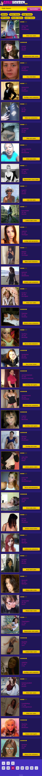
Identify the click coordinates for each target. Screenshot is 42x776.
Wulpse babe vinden (31, 590)
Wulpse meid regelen (31, 734)
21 (17, 768)
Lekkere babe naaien (31, 651)
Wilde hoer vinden (31, 35)
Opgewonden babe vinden (31, 56)
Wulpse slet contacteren (31, 754)
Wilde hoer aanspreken (31, 118)
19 (8, 768)
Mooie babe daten (31, 508)
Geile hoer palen (31, 200)
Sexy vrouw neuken (31, 364)
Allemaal (4, 14)
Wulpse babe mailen (31, 610)
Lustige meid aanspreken (31, 241)
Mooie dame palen (31, 569)
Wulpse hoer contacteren (31, 405)
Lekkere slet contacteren (31, 549)
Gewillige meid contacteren (31, 97)
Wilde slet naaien (31, 138)
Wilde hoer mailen (31, 302)
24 (32, 768)
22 (22, 768)
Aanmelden (34, 9)
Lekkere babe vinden (31, 220)
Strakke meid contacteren (31, 282)
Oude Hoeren (29, 18)
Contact (21, 775)
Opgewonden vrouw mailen (31, 179)
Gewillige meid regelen (31, 426)
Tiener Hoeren (15, 14)
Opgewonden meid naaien (31, 631)
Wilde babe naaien (31, 693)
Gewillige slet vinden (31, 446)
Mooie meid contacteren (31, 343)
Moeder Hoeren (17, 18)
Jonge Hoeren (27, 14)
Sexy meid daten (31, 77)
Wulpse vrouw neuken (31, 528)
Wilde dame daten (31, 159)
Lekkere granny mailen (31, 467)
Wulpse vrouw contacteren (31, 323)
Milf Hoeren (5, 18)
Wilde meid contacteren (31, 261)
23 (27, 768)
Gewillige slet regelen (31, 385)
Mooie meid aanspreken (31, 487)
